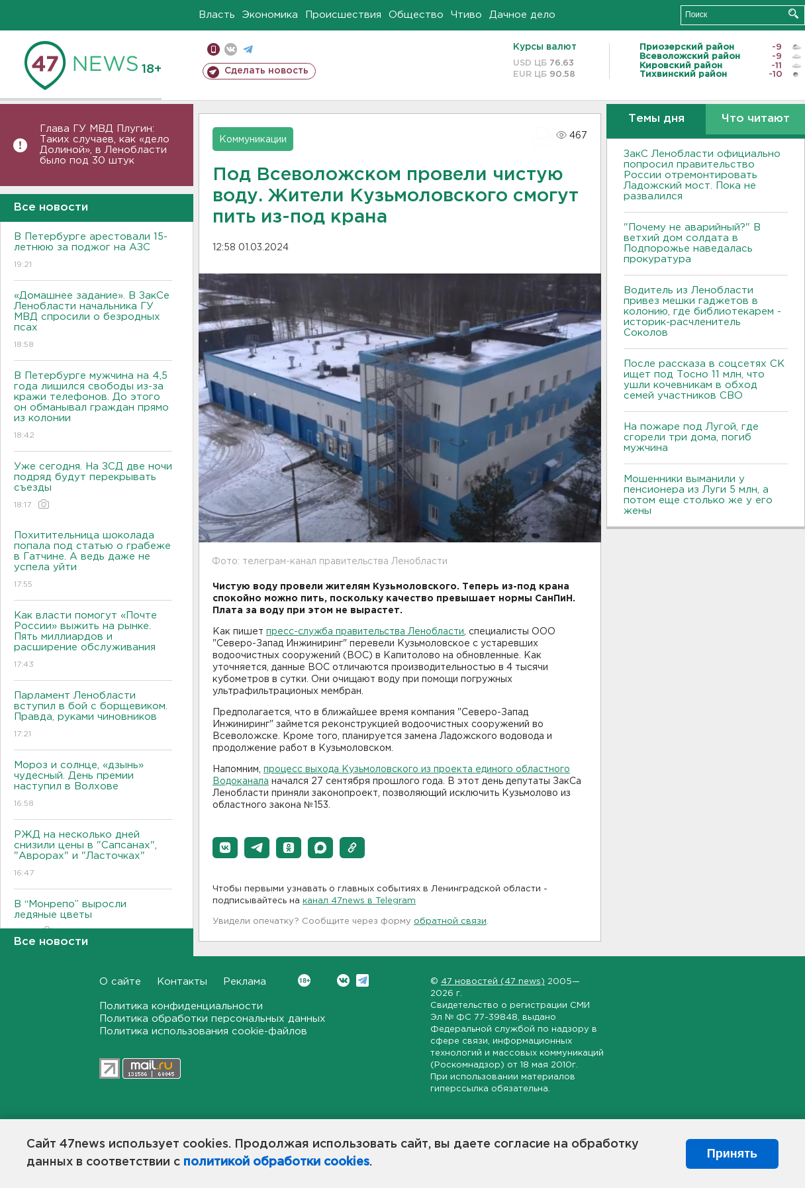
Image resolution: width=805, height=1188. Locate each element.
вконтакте (230, 49)
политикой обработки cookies (276, 1162)
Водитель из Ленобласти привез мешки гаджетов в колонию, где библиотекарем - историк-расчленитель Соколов (702, 311)
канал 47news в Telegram (359, 901)
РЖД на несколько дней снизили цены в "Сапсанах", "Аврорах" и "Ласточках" (93, 854)
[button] (225, 847)
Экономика (270, 15)
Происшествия (343, 15)
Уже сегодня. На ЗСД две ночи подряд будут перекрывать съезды (93, 486)
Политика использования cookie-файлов (203, 1031)
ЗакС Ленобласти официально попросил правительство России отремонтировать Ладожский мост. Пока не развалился (702, 175)
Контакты (182, 981)
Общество (416, 15)
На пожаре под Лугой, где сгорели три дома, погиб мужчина (691, 437)
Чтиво (466, 15)
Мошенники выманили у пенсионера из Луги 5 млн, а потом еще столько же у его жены (698, 495)
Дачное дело (522, 15)
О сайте (120, 981)
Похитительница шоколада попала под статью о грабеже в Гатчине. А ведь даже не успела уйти (93, 560)
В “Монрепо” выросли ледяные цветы (93, 919)
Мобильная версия (213, 49)
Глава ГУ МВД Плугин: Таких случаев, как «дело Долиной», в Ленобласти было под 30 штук (104, 144)
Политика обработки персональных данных (212, 1019)
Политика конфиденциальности (181, 1006)
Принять (732, 1153)
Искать (793, 14)
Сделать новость (266, 71)
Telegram (362, 980)
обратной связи (450, 921)
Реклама (244, 981)
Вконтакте (304, 980)
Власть (217, 15)
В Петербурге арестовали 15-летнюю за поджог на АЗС (93, 251)
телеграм (248, 49)
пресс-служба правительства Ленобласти (365, 632)
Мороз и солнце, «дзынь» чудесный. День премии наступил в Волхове (93, 785)
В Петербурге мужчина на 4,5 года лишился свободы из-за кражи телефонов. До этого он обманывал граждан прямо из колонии (93, 406)
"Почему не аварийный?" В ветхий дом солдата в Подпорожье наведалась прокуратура (692, 243)
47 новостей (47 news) (493, 981)
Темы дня (656, 119)
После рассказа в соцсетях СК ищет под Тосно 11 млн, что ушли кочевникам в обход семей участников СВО (704, 380)
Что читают (756, 119)
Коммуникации (253, 140)
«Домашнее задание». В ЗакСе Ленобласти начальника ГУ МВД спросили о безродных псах (93, 320)
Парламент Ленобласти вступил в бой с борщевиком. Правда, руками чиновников (93, 715)
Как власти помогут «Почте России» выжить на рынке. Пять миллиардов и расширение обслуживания (93, 640)
